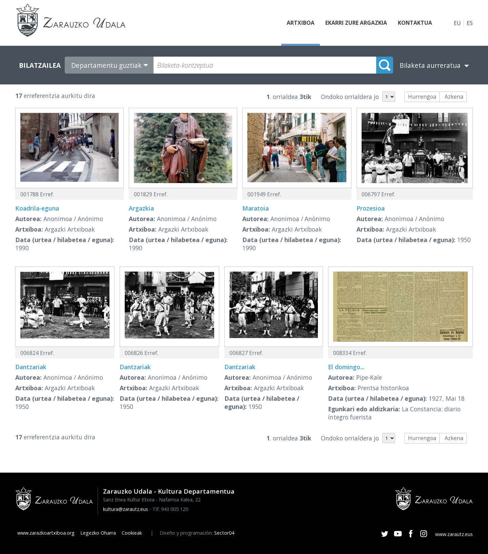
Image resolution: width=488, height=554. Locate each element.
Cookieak (132, 533)
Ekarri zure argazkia (356, 23)
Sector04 (224, 533)
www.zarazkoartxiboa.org (46, 533)
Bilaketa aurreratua (430, 65)
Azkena (454, 96)
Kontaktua (415, 23)
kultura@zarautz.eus (125, 509)
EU (457, 23)
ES (470, 23)
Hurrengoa (422, 96)
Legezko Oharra (98, 533)
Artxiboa (300, 23)
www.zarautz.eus (454, 534)
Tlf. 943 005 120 (170, 509)
